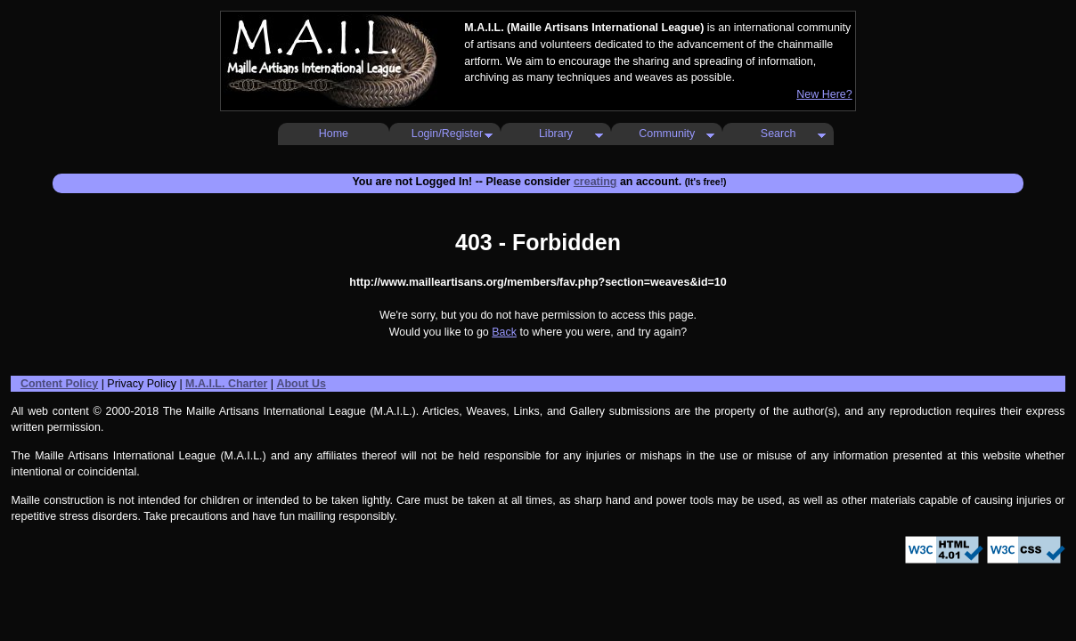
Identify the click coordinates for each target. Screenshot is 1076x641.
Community (667, 133)
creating (595, 181)
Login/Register (447, 133)
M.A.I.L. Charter (226, 383)
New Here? (824, 94)
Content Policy (59, 383)
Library (556, 133)
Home (333, 133)
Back (504, 332)
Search (778, 133)
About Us (300, 383)
